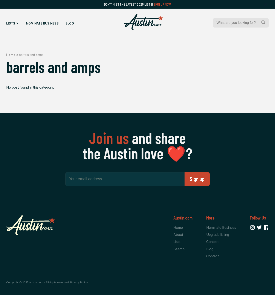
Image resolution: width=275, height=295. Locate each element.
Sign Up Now (162, 4)
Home (10, 55)
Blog (70, 23)
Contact (212, 256)
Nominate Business (42, 23)
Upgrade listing (217, 234)
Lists (10, 23)
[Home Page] (143, 22)
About (178, 234)
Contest (212, 242)
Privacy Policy (79, 282)
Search (179, 249)
